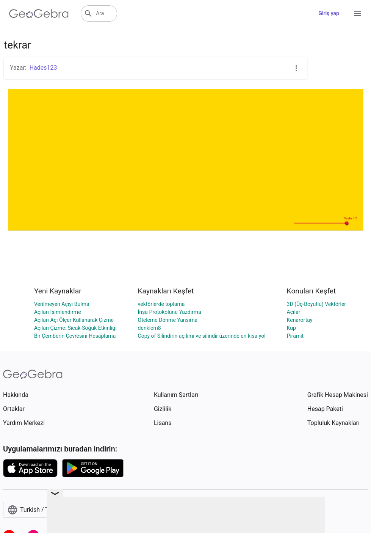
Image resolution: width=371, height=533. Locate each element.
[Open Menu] (357, 13)
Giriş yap (328, 13)
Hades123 (43, 67)
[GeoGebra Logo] (39, 13)
